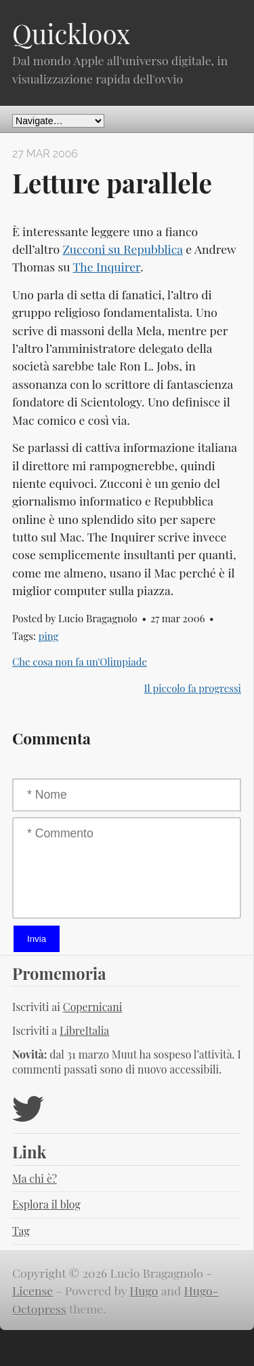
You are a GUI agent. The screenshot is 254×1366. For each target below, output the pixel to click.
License (32, 1290)
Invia (36, 939)
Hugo (143, 1290)
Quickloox (71, 33)
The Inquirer (106, 266)
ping (49, 636)
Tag (21, 1230)
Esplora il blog (46, 1204)
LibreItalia (84, 1030)
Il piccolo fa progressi (192, 688)
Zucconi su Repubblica (122, 249)
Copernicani (93, 1007)
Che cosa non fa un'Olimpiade (79, 661)
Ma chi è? (34, 1178)
